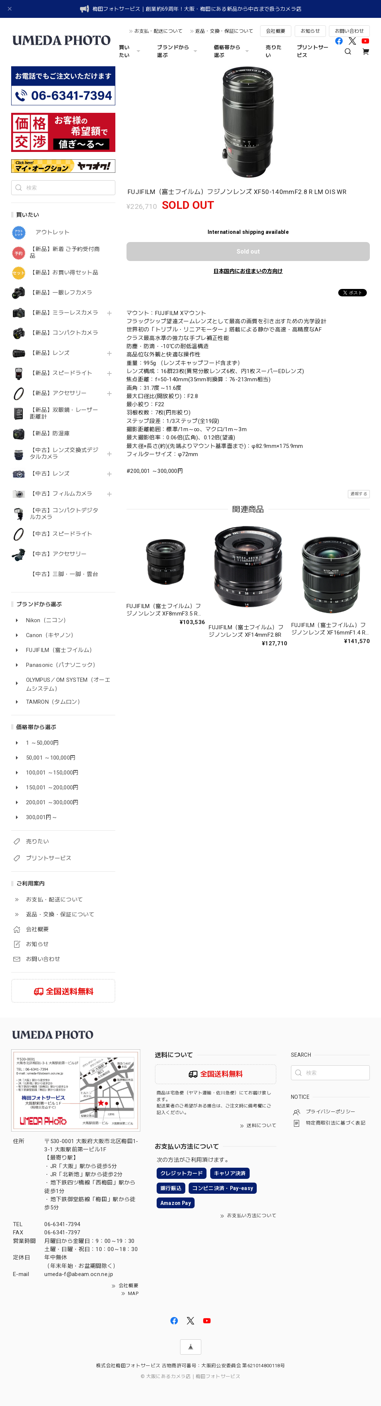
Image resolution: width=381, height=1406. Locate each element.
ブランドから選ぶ (178, 51)
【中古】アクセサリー (58, 554)
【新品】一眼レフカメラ (61, 293)
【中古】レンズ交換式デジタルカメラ (64, 453)
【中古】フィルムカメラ (61, 494)
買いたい (131, 51)
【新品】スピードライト (61, 373)
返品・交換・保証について (224, 31)
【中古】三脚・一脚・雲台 (64, 574)
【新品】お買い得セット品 (64, 273)
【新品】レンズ (50, 353)
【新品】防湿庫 (50, 433)
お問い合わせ (349, 31)
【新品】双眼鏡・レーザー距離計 (64, 413)
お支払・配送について (158, 31)
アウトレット (50, 232)
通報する (358, 494)
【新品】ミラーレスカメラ (64, 313)
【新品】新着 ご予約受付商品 (65, 252)
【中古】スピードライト (61, 534)
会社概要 (275, 31)
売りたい (274, 51)
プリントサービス (313, 51)
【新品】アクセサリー (58, 393)
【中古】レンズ (50, 474)
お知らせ (310, 31)
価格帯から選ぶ (232, 51)
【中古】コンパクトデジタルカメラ (64, 514)
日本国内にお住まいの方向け (248, 271)
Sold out (248, 251)
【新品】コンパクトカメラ (64, 333)
